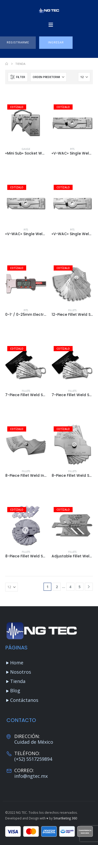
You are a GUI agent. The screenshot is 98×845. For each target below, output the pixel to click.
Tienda (17, 681)
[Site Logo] (49, 10)
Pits (72, 149)
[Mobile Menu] (51, 24)
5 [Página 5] (80, 586)
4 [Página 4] (70, 586)
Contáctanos (24, 700)
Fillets (72, 310)
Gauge (26, 149)
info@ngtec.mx (31, 776)
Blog (15, 690)
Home (16, 662)
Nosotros (20, 672)
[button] (18, 42)
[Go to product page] (25, 122)
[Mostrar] (84, 77)
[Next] (89, 587)
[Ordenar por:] (48, 77)
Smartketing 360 (65, 818)
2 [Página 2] (57, 586)
